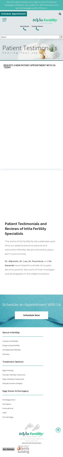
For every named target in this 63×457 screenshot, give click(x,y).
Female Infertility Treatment (13, 375)
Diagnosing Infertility (11, 345)
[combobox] (30, 37)
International (7, 408)
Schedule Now (31, 315)
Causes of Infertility (10, 341)
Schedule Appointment (13, 14)
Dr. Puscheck (36, 261)
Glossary (6, 354)
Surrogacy (6, 404)
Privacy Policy (36, 443)
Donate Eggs (7, 417)
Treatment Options (13, 361)
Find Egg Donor (8, 400)
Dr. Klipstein (12, 261)
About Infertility (11, 332)
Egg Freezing (7, 370)
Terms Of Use (26, 443)
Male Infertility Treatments (13, 379)
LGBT (4, 413)
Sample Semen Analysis (12, 383)
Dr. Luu (23, 261)
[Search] (61, 37)
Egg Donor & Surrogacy (15, 391)
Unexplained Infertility (11, 350)
